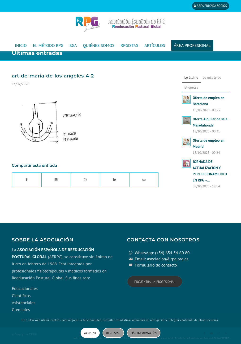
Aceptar (90, 333)
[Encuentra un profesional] (155, 281)
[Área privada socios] (210, 6)
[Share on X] (56, 180)
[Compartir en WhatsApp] (85, 180)
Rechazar (113, 333)
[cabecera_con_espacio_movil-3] (120, 26)
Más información (144, 333)
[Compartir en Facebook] (26, 180)
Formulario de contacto (156, 265)
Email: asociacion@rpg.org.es (161, 259)
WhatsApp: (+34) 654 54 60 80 (162, 252)
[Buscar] (226, 57)
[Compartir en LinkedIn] (114, 180)
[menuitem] (21, 45)
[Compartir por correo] (144, 180)
